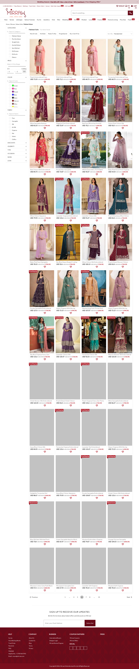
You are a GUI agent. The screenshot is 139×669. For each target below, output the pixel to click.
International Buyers (55, 638)
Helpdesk (11, 651)
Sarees (12, 20)
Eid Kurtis (14, 54)
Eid (76, 19)
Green (15, 86)
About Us (31, 638)
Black (14, 98)
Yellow (15, 107)
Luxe (92, 19)
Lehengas (19, 20)
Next (128, 597)
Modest (84, 20)
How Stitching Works (14, 640)
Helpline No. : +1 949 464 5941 (17, 653)
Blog (30, 643)
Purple (15, 92)
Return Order (40, 6)
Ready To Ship (52, 34)
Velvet (14, 136)
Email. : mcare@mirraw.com (16, 656)
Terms (30, 646)
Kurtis (39, 20)
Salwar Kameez (30, 20)
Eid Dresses (15, 51)
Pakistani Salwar (16, 36)
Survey (47, 6)
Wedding (67, 19)
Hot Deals (43, 34)
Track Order (32, 6)
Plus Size (123, 20)
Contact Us (32, 640)
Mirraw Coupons (74, 638)
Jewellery (46, 20)
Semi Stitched (16, 48)
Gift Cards (69, 6)
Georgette (15, 121)
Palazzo (14, 57)
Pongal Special (63, 34)
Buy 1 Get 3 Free (74, 34)
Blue (14, 95)
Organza (14, 130)
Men (58, 20)
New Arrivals (33, 34)
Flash (131, 19)
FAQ (9, 648)
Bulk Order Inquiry (55, 6)
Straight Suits (15, 42)
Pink (14, 89)
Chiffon (14, 139)
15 (99, 597)
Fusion (102, 19)
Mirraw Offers (74, 640)
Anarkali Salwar (16, 45)
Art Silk (14, 127)
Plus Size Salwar (16, 39)
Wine (14, 104)
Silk (13, 124)
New (5, 20)
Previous (35, 597)
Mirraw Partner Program (56, 643)
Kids (53, 20)
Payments (11, 646)
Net (13, 133)
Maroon (15, 101)
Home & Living (113, 20)
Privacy (31, 648)
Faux (13, 118)
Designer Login (53, 640)
